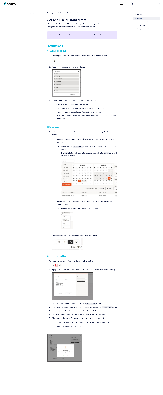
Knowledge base (52, 13)
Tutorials (62, 13)
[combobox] (145, 4)
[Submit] (133, 4)
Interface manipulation (74, 13)
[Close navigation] (32, 13)
